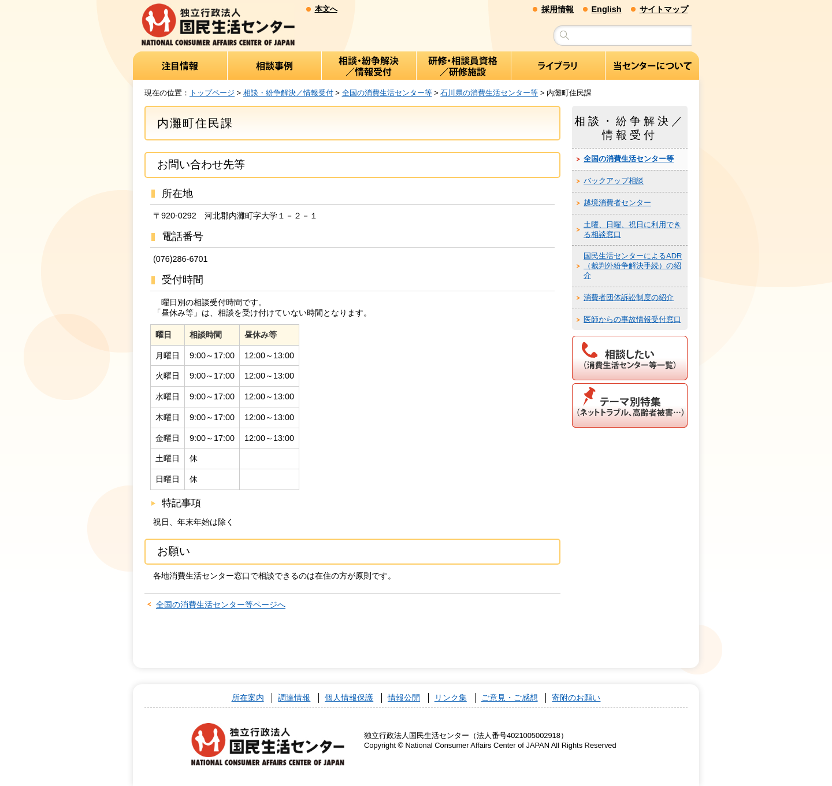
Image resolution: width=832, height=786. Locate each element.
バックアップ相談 (614, 181)
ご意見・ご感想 (509, 698)
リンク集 (450, 698)
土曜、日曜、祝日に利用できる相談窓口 (632, 229)
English (607, 9)
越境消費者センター (617, 203)
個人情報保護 (349, 698)
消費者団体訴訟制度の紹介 (629, 298)
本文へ (326, 9)
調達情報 (294, 698)
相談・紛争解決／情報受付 (288, 92)
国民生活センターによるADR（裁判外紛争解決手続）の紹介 (633, 266)
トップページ (212, 92)
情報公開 (404, 698)
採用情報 (557, 9)
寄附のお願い (576, 698)
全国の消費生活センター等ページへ (220, 605)
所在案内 (248, 698)
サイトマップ (664, 9)
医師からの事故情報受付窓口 (632, 319)
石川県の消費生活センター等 (489, 92)
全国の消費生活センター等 (387, 92)
